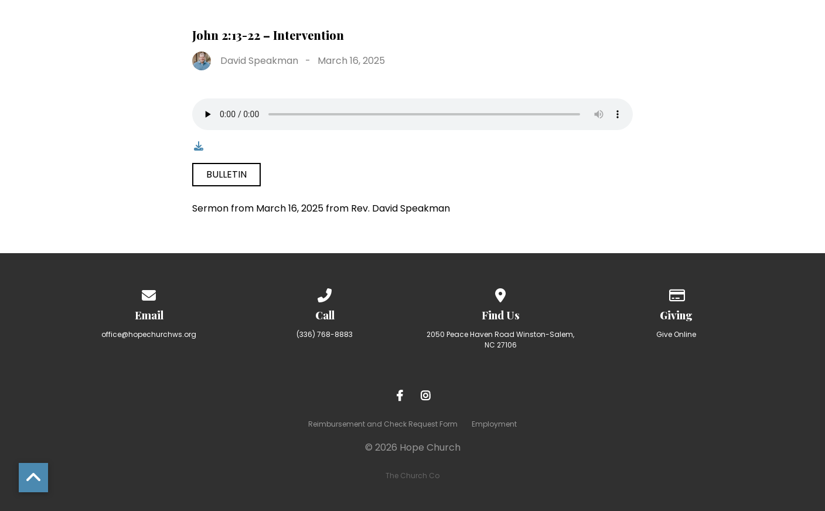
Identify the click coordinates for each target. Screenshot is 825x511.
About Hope (262, 24)
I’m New (343, 24)
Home (187, 24)
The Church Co (412, 476)
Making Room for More (538, 24)
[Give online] (676, 293)
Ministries (418, 24)
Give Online (676, 334)
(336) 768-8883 (324, 334)
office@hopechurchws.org (148, 334)
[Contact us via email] (149, 293)
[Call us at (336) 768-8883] (325, 293)
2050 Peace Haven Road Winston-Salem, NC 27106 (500, 339)
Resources (661, 24)
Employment (494, 424)
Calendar (747, 24)
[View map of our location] (500, 293)
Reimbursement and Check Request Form (383, 424)
